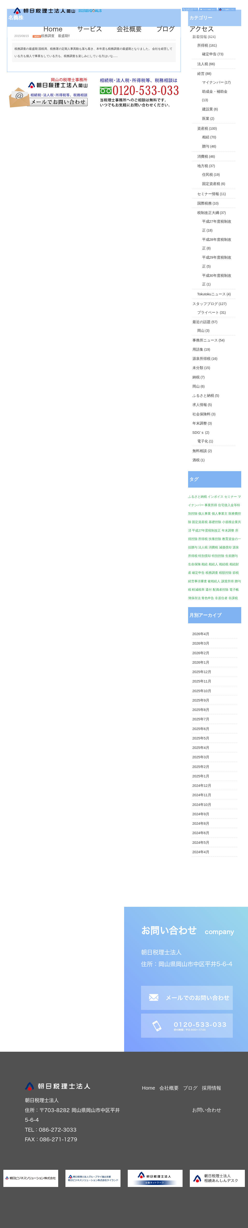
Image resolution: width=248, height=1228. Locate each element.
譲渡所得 (227, 581)
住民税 (207, 175)
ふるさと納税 (203, 396)
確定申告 (209, 54)
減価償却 (225, 547)
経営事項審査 (197, 581)
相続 (205, 137)
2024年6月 (200, 833)
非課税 (233, 598)
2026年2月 (200, 653)
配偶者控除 (220, 589)
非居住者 (221, 598)
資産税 (202, 128)
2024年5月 (200, 843)
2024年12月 (201, 786)
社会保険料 (201, 414)
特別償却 (204, 556)
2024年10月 (201, 805)
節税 (236, 573)
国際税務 (204, 203)
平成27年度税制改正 (206, 530)
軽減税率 (198, 589)
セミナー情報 (208, 194)
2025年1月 (200, 776)
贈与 (205, 146)
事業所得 (211, 505)
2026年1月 (200, 662)
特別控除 (218, 556)
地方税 (202, 166)
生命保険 (194, 564)
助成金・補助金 (214, 91)
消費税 (202, 156)
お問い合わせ (206, 1110)
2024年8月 (200, 823)
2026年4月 (200, 634)
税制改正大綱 (208, 213)
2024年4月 (200, 852)
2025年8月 (200, 710)
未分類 (197, 368)
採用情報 (211, 1088)
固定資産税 (211, 184)
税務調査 (211, 573)
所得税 (202, 45)
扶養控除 (215, 539)
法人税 (202, 64)
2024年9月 (200, 814)
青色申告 (207, 598)
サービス (89, 29)
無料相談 (199, 451)
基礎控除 (215, 522)
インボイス (215, 496)
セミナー (230, 496)
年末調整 (199, 423)
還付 (208, 589)
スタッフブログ (205, 304)
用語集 (197, 349)
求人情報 (199, 405)
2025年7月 (200, 719)
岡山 (201, 331)
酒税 (196, 460)
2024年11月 (201, 795)
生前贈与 (231, 556)
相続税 (223, 564)
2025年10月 (201, 691)
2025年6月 (200, 729)
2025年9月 (200, 700)
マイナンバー (213, 82)
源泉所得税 (201, 359)
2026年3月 (200, 643)
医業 (205, 119)
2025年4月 (200, 748)
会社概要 (129, 29)
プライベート (208, 312)
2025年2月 (200, 767)
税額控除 (225, 573)
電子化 (202, 441)
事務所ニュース (205, 340)
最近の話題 (201, 322)
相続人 (213, 564)
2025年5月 (200, 738)
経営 (201, 74)
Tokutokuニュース (211, 294)
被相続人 (214, 581)
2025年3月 (200, 757)
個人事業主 (219, 513)
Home (53, 29)
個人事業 (204, 513)
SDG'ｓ (198, 432)
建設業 (207, 109)
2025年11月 (201, 681)
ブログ (165, 29)
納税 (196, 377)
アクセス (201, 29)
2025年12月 (201, 672)
